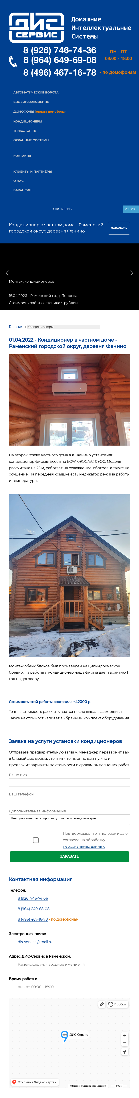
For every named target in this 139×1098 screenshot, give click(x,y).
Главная (16, 327)
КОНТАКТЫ (22, 156)
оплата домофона (50, 111)
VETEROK (131, 209)
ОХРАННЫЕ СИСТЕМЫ (31, 140)
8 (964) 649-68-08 (34, 910)
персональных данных (84, 848)
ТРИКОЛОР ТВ (24, 131)
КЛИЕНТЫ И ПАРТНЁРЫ (32, 171)
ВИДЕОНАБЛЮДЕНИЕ (31, 102)
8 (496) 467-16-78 (33, 921)
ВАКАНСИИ (22, 190)
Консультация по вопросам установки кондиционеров (69, 820)
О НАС (18, 181)
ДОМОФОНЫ (23, 111)
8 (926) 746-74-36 (33, 900)
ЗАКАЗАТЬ (69, 858)
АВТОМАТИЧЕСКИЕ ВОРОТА (35, 92)
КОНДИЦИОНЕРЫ (27, 121)
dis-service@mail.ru (35, 943)
